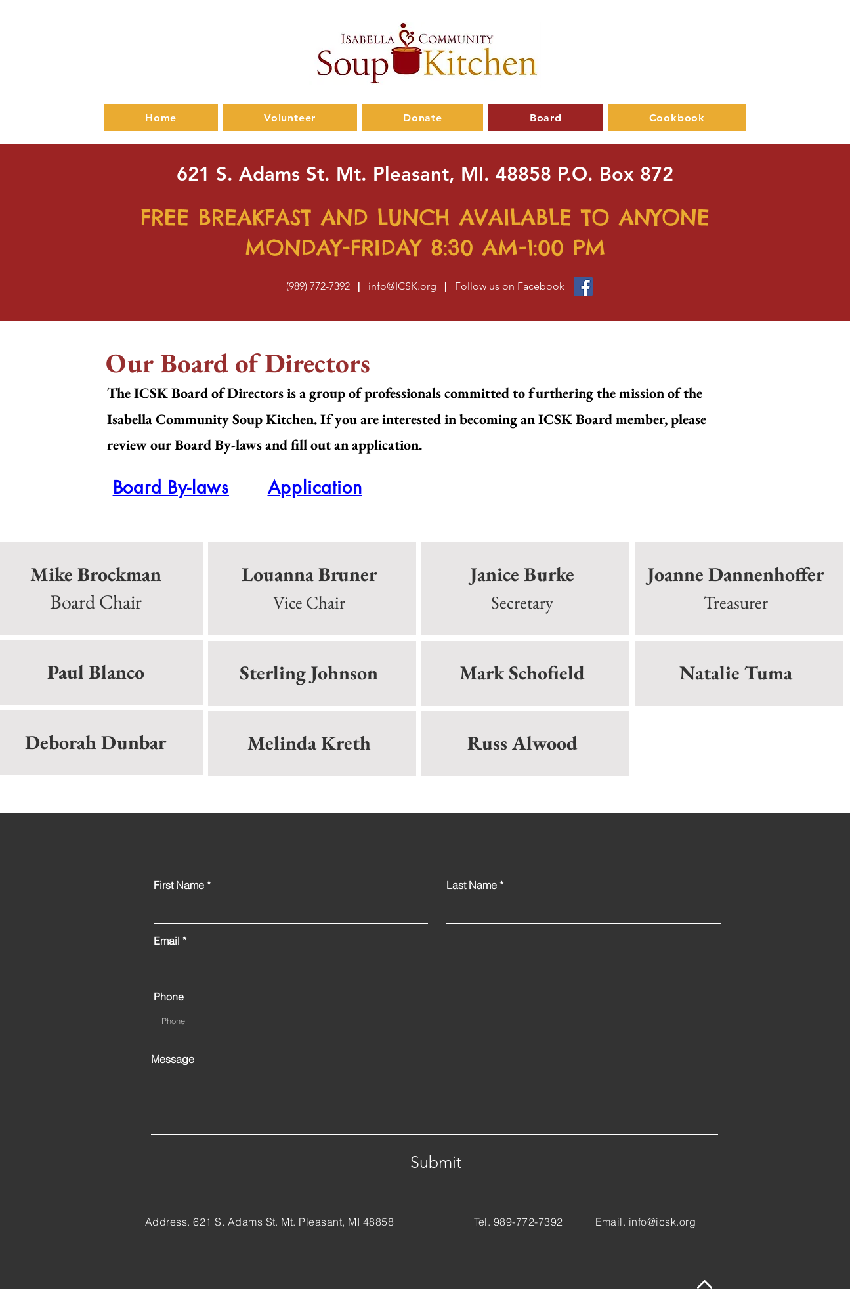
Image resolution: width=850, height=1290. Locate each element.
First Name (179, 885)
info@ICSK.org (402, 286)
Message (172, 1059)
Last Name (471, 885)
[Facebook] (583, 286)
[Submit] (435, 1163)
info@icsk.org (662, 1221)
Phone (169, 996)
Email (167, 940)
